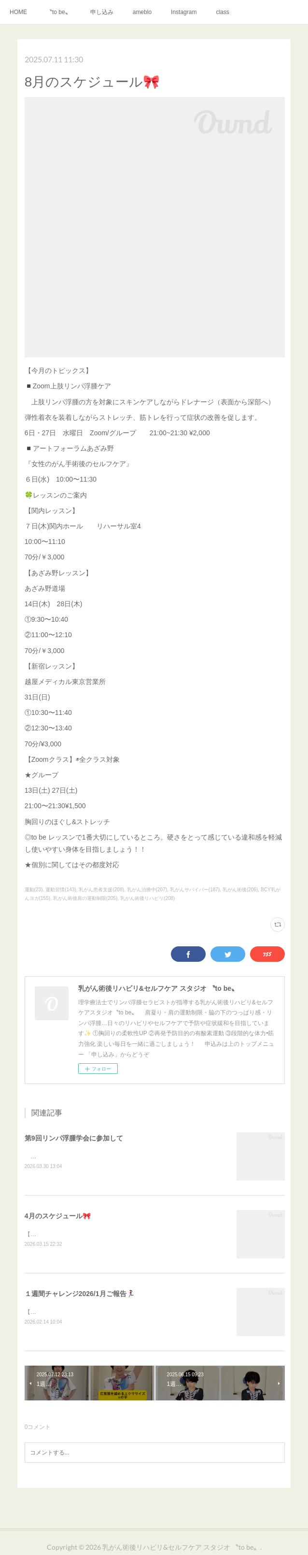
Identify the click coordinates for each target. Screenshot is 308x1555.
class (222, 12)
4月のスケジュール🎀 (58, 1217)
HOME (18, 12)
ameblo (142, 12)
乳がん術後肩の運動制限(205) (85, 898)
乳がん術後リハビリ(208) (147, 898)
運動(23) (34, 889)
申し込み (101, 12)
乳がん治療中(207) (147, 889)
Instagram (183, 12)
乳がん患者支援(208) (101, 889)
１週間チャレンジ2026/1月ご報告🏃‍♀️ (80, 1295)
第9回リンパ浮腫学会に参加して (74, 1138)
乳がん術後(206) (240, 889)
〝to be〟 (58, 12)
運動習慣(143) (60, 889)
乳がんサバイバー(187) (195, 889)
